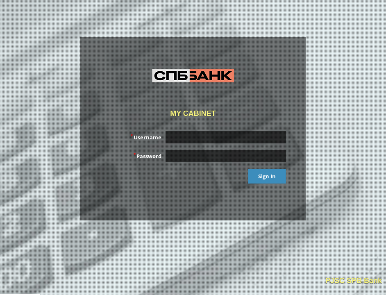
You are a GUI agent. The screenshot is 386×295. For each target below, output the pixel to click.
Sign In (267, 176)
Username (146, 137)
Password (147, 156)
